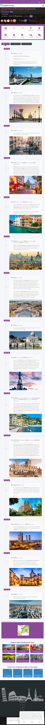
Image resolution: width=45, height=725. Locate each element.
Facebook (22, 705)
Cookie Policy (38, 718)
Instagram (22, 707)
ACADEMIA (31, 1)
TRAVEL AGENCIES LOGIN (40, 1)
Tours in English (34, 2)
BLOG (27, 1)
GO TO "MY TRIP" (21, 1)
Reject (24, 721)
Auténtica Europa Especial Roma (18, 10)
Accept (39, 721)
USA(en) (42, 2)
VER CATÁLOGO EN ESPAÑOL (12, 1)
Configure (32, 721)
